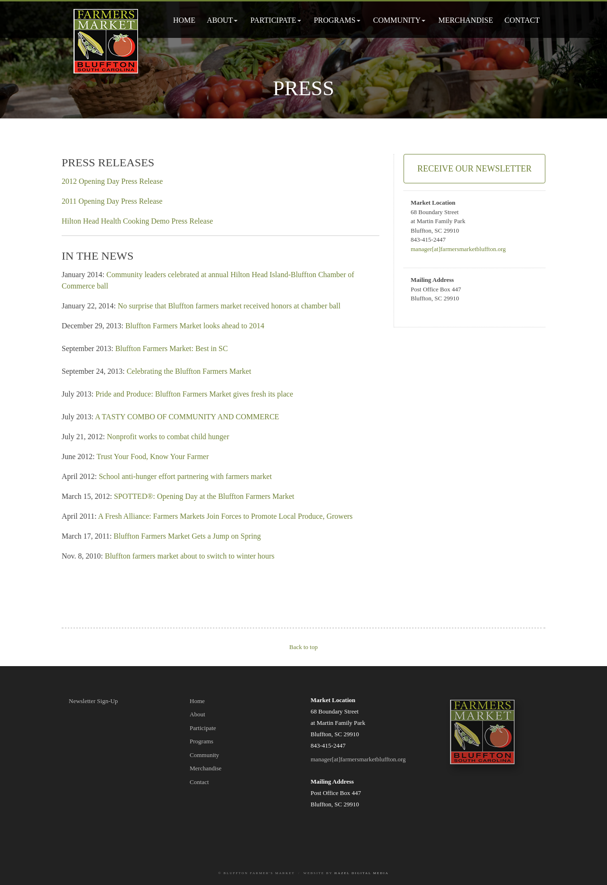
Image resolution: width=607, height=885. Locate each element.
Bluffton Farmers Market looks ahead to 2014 (194, 326)
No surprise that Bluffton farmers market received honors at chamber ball (229, 306)
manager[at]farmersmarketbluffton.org (458, 249)
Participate (273, 20)
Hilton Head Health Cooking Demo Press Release (137, 221)
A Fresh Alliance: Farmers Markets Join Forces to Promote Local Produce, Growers (225, 516)
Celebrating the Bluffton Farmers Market (189, 371)
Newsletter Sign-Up (93, 700)
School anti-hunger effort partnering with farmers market (185, 476)
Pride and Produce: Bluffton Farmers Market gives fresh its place (194, 394)
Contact (522, 20)
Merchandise (465, 20)
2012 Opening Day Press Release (112, 181)
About (220, 20)
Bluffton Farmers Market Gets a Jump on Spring (187, 536)
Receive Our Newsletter (474, 168)
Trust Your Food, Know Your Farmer (152, 456)
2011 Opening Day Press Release (112, 201)
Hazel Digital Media (361, 873)
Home (184, 20)
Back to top (303, 646)
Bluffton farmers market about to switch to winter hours (190, 556)
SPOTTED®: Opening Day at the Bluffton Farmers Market (204, 496)
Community (397, 20)
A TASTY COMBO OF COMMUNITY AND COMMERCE (187, 417)
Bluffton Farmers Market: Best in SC (171, 348)
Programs (335, 20)
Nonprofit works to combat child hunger (168, 437)
